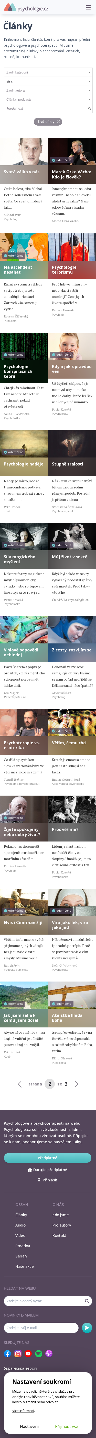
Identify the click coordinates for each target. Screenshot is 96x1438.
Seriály (21, 1256)
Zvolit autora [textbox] (15, 90)
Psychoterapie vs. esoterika (22, 745)
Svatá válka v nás (21, 172)
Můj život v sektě (69, 557)
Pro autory (61, 1225)
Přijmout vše (66, 1426)
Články (21, 1214)
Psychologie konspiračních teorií (18, 371)
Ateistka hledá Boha (67, 1017)
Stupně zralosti (67, 464)
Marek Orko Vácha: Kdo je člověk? (71, 174)
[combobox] (48, 72)
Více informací (23, 1410)
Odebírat (87, 1328)
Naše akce (24, 1266)
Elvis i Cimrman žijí (23, 922)
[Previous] (20, 1084)
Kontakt (59, 1235)
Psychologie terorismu (64, 269)
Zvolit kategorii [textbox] (17, 72)
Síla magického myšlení (19, 559)
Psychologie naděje (24, 464)
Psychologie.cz (26, 7)
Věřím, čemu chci (69, 743)
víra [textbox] (9, 81)
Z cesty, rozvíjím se (72, 650)
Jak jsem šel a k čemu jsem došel (21, 1017)
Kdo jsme (60, 1214)
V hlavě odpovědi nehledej (21, 652)
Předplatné (47, 1157)
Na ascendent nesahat (18, 269)
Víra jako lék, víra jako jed (70, 925)
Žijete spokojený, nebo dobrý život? (22, 832)
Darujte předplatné (47, 1169)
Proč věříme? (65, 829)
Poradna (22, 1245)
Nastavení (29, 1426)
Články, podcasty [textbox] (18, 99)
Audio (20, 1225)
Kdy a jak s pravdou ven (72, 369)
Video (20, 1235)
